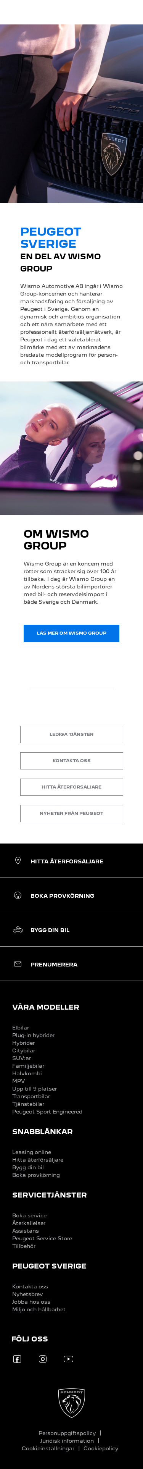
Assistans (25, 1231)
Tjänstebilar (28, 1104)
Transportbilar (31, 1096)
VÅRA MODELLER (45, 1007)
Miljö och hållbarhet (39, 1309)
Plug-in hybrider (33, 1035)
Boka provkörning (36, 1175)
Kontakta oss (30, 1286)
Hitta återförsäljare (37, 1160)
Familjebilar (28, 1066)
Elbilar (20, 1028)
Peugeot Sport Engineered (47, 1112)
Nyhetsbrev (27, 1294)
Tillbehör (23, 1246)
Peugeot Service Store (42, 1238)
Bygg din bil (28, 1167)
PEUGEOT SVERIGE (49, 1266)
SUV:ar (21, 1058)
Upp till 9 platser (34, 1089)
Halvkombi (27, 1073)
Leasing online (31, 1152)
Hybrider (23, 1043)
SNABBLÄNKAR (42, 1132)
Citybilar (23, 1050)
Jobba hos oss (31, 1302)
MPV (18, 1081)
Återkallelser (28, 1223)
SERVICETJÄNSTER (49, 1195)
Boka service (29, 1215)
